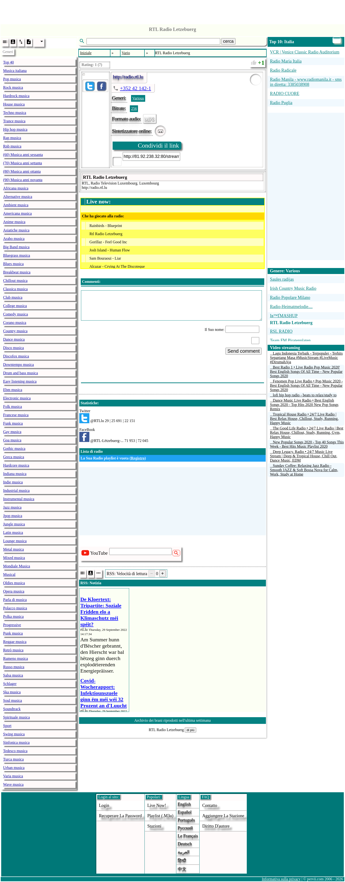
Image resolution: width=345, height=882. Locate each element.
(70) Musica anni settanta (22, 163)
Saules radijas (282, 279)
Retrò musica (13, 650)
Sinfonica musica (16, 742)
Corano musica (14, 323)
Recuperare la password (120, 815)
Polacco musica (15, 608)
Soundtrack (12, 709)
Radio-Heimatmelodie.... (291, 306)
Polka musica (13, 616)
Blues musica (13, 264)
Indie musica (13, 482)
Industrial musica (16, 491)
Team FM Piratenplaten (290, 340)
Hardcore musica (16, 465)
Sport (7, 726)
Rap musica (12, 138)
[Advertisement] (172, 11)
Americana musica (17, 213)
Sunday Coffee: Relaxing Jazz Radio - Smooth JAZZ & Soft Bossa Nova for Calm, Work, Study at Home (304, 470)
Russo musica (13, 667)
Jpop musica (12, 516)
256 (134, 109)
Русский (185, 828)
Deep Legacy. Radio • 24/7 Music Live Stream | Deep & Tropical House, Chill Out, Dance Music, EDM (303, 456)
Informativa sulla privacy (281, 879)
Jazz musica (12, 507)
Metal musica (13, 549)
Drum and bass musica (20, 373)
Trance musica (14, 121)
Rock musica (13, 87)
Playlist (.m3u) (160, 815)
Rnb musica (12, 146)
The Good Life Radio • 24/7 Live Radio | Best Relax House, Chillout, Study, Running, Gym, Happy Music (306, 432)
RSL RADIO (281, 331)
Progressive (12, 625)
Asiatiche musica (16, 230)
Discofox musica (16, 356)
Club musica (12, 297)
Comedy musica (15, 314)
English (184, 804)
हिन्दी (182, 860)
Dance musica (14, 339)
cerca (228, 41)
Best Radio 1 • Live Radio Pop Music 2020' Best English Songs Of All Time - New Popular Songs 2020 (306, 371)
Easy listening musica (20, 381)
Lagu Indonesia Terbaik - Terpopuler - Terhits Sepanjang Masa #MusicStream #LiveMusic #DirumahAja (306, 357)
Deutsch (185, 843)
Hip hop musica (15, 129)
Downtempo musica (18, 365)
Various (138, 98)
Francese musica (16, 415)
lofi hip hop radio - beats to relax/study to (305, 395)
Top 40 (8, 62)
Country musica (15, 331)
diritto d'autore (216, 826)
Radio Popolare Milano (290, 297)
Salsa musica (13, 675)
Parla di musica (15, 600)
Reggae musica (14, 642)
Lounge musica (15, 541)
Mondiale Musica (16, 566)
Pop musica (12, 79)
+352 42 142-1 (135, 88)
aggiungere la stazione (223, 815)
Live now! (156, 805)
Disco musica (13, 348)
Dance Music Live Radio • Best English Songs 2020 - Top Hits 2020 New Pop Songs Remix (304, 404)
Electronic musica (17, 398)
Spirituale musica (16, 717)
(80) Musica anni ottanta (22, 171)
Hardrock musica (16, 96)
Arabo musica (13, 239)
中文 (182, 869)
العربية (184, 852)
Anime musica (14, 222)
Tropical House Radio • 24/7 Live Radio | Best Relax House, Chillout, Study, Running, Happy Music (304, 418)
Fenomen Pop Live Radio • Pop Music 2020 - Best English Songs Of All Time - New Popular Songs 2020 (306, 385)
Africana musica (15, 188)
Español (185, 812)
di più (190, 730)
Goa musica (12, 440)
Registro (137, 458)
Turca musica (13, 759)
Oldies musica (14, 583)
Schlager (10, 684)
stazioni (154, 826)
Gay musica (12, 432)
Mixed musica (14, 558)
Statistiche (89, 403)
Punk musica (13, 633)
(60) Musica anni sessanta (23, 155)
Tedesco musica (15, 751)
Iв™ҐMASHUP (284, 315)
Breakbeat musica (16, 272)
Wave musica (13, 784)
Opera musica (13, 591)
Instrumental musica (18, 499)
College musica (15, 306)
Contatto (209, 805)
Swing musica (14, 734)
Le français (188, 836)
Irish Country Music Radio (293, 288)
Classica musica (15, 289)
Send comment (243, 351)
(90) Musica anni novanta (22, 180)
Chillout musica (15, 281)
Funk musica (13, 423)
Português (186, 820)
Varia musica (13, 776)
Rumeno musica (15, 658)
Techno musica (14, 113)
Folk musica (12, 407)
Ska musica (12, 692)
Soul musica (12, 700)
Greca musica (13, 457)
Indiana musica (14, 474)
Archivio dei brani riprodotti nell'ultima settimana (172, 720)
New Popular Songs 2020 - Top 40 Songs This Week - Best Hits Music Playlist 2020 (307, 444)
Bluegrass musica (16, 255)
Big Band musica (16, 247)
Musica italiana (15, 71)
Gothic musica (14, 449)
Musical (9, 574)
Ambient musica (15, 205)
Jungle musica (14, 524)
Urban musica (13, 768)
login (104, 805)
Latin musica (13, 532)
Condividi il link (158, 145)
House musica (14, 104)
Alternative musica (17, 197)
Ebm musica (12, 390)
